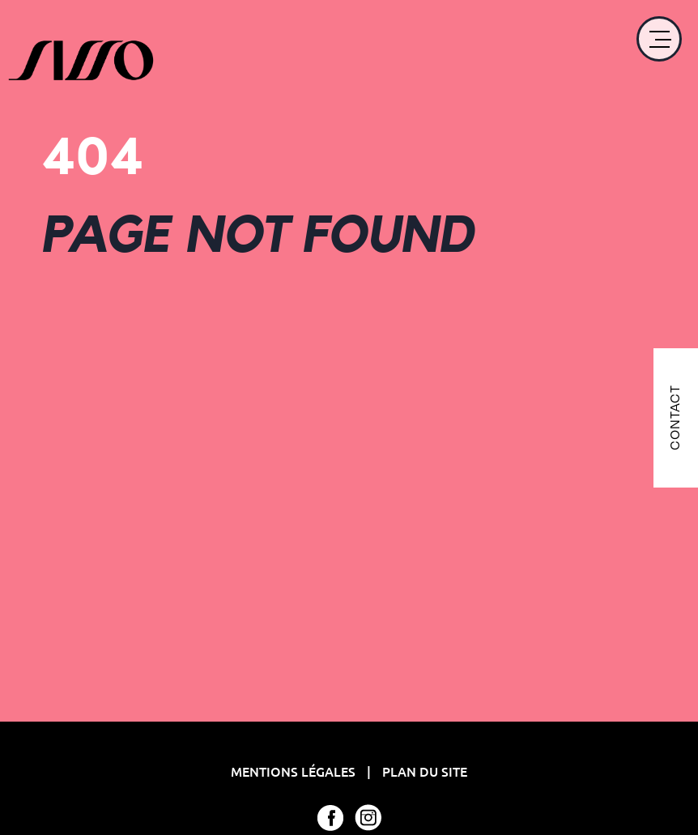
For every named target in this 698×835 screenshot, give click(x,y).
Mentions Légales (295, 771)
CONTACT (675, 417)
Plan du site (424, 771)
